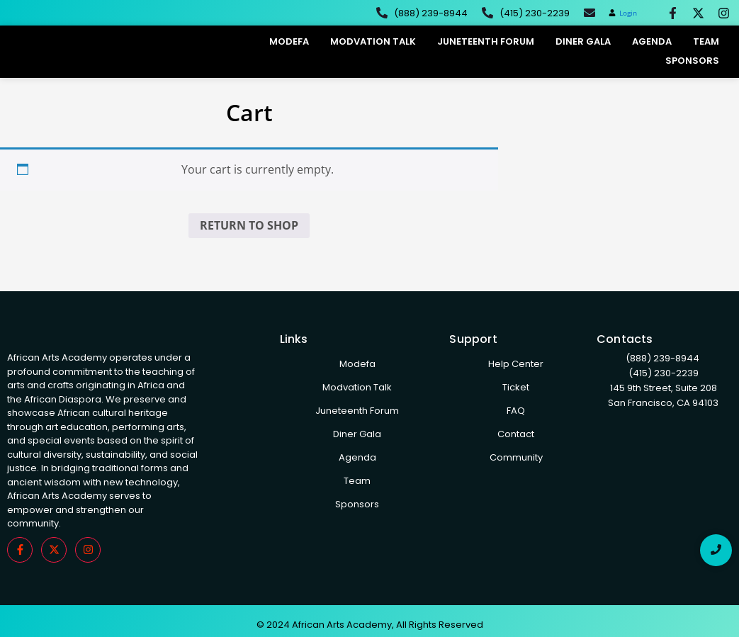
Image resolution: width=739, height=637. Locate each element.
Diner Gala (583, 41)
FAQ (516, 410)
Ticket (515, 387)
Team (706, 41)
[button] (623, 13)
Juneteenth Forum (485, 41)
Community (516, 457)
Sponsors (692, 60)
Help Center (515, 364)
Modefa (289, 41)
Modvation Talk (373, 41)
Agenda (652, 41)
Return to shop (249, 225)
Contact (515, 434)
